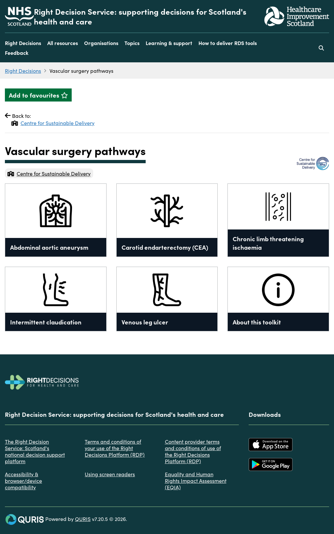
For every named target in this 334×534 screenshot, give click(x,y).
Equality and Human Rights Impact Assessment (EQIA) (195, 480)
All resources (62, 42)
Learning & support (169, 42)
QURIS (83, 518)
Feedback (16, 52)
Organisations (101, 42)
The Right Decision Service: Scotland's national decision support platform (35, 451)
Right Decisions (23, 42)
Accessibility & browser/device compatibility (23, 480)
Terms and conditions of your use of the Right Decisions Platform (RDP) (115, 448)
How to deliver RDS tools (227, 42)
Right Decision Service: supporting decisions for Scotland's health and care (140, 16)
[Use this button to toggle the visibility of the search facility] (321, 47)
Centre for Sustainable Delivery (52, 122)
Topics (131, 42)
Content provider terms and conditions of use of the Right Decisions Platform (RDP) (193, 451)
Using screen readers (110, 474)
